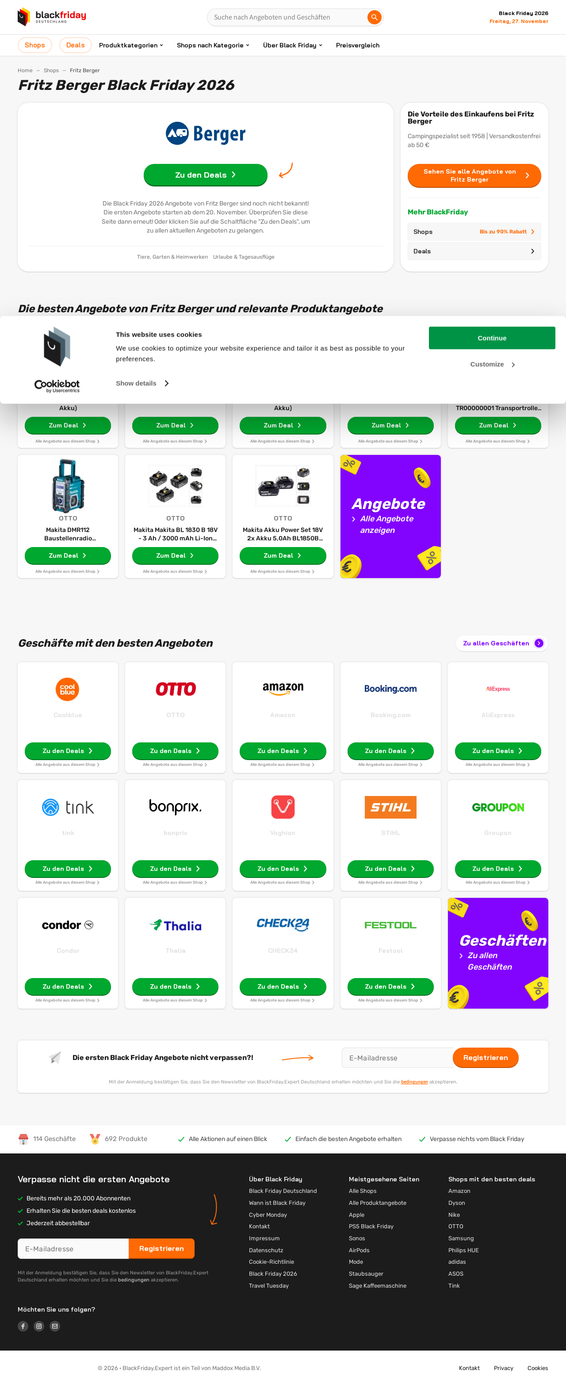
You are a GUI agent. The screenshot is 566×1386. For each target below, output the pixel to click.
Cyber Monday (268, 1214)
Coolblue (68, 715)
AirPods (359, 1250)
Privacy (503, 1368)
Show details (136, 67)
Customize (492, 48)
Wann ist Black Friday (277, 1203)
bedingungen (414, 1082)
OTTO (175, 715)
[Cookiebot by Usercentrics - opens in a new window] (57, 70)
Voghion (282, 833)
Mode (356, 1261)
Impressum (264, 1238)
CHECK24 (283, 951)
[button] (51, 1368)
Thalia (175, 951)
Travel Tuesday (269, 1285)
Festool (391, 951)
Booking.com (391, 715)
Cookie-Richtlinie (271, 1261)
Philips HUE (463, 1250)
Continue (492, 22)
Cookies (538, 1368)
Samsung (461, 1238)
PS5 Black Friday (371, 1226)
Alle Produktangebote (377, 1203)
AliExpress (498, 715)
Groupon (498, 833)
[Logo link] (26, 1327)
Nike (454, 1214)
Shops (474, 232)
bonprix (175, 833)
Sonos (357, 1238)
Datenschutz (266, 1250)
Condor (68, 951)
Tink (454, 1285)
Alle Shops (363, 1191)
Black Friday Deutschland (283, 1191)
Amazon (282, 715)
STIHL (390, 833)
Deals (474, 251)
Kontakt (259, 1226)
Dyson (456, 1203)
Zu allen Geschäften (504, 643)
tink (68, 833)
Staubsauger (366, 1273)
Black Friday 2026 (273, 1273)
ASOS (455, 1273)
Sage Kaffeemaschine (377, 1285)
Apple (356, 1214)
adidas (457, 1261)
